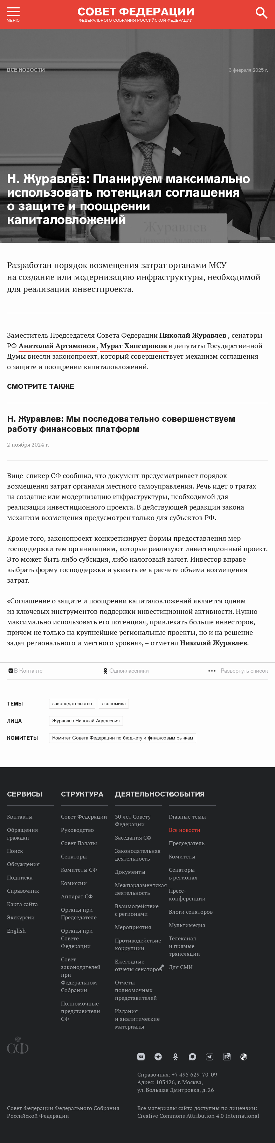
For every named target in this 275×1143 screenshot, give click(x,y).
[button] (13, 14)
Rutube (227, 1056)
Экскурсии (21, 917)
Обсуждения (23, 864)
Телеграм (209, 1056)
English (16, 930)
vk (141, 1056)
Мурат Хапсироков (134, 345)
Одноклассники (129, 670)
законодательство (72, 703)
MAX (192, 1056)
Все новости (26, 70)
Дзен (158, 1056)
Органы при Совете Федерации (77, 938)
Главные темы (187, 816)
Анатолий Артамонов (58, 345)
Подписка (20, 877)
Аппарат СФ (77, 896)
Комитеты (182, 856)
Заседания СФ (133, 837)
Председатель (187, 843)
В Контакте (28, 670)
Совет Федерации (84, 816)
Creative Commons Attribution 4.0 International (198, 1115)
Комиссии (74, 882)
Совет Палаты (79, 843)
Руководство (77, 829)
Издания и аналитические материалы (137, 1019)
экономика (114, 703)
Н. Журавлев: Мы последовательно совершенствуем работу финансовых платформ (121, 424)
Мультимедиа (187, 924)
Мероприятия (133, 927)
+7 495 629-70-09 (194, 1074)
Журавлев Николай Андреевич (86, 720)
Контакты (20, 816)
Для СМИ (181, 966)
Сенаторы (74, 856)
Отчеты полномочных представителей (136, 990)
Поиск (15, 850)
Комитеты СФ (79, 869)
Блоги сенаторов (191, 911)
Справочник (23, 890)
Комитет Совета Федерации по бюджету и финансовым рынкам (122, 738)
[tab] (137, 670)
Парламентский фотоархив (243, 1056)
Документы (130, 871)
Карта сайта (22, 903)
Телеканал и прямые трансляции (184, 946)
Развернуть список (244, 670)
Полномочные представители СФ (80, 1011)
